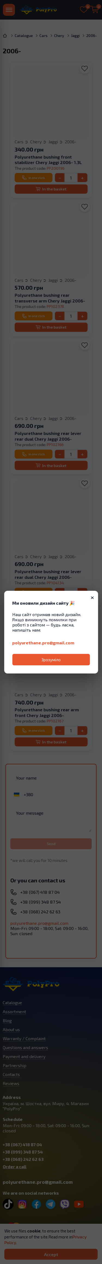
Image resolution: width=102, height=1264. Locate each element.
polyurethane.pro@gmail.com (43, 642)
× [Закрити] (92, 597)
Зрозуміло (51, 659)
